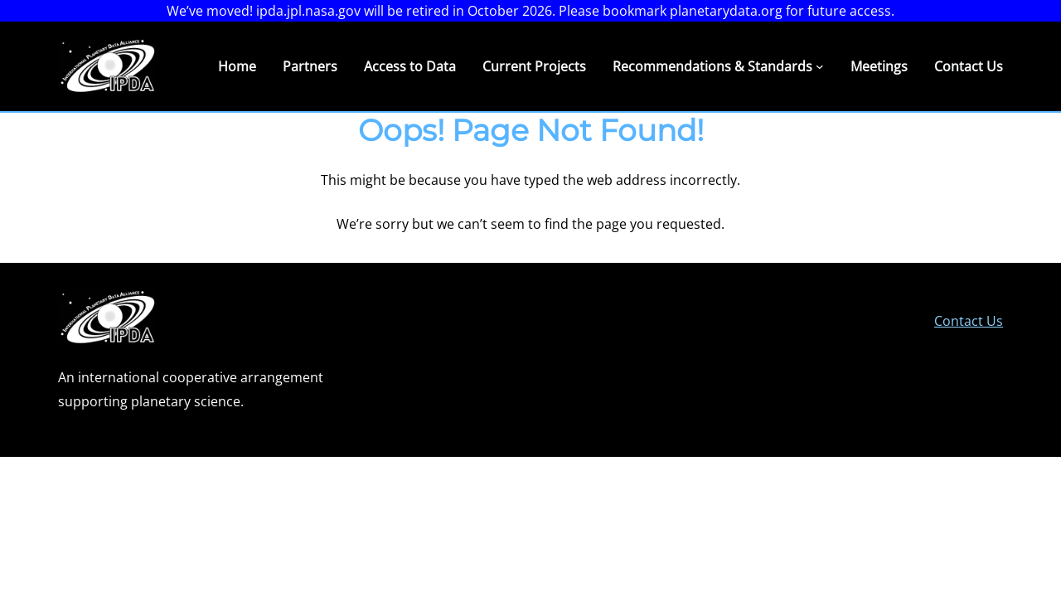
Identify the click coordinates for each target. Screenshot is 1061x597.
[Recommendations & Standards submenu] (820, 66)
